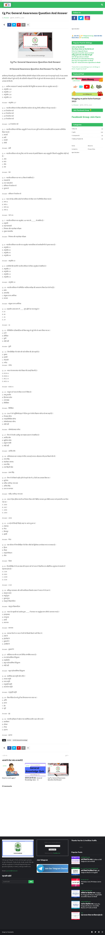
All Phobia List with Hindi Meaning (82, 59)
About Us (90, 145)
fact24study (85, 38)
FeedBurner (56, 853)
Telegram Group (88, 36)
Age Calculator (75, 29)
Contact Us (74, 149)
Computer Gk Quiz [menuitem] (53, 10)
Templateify (10, 932)
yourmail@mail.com (11, 871)
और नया (5, 755)
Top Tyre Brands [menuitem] (17, 10)
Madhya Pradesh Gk (88, 139)
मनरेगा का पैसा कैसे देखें (78, 47)
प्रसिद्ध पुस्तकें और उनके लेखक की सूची (82, 55)
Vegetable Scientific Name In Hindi (83, 53)
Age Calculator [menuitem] (92, 10)
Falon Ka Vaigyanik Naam (80, 51)
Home (73, 145)
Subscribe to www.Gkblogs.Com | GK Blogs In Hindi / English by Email (86, 68)
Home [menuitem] (6, 10)
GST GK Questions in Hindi (80, 57)
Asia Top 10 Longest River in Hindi (82, 60)
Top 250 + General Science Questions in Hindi (86, 62)
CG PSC (9, 740)
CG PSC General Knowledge (20, 740)
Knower (6, 18)
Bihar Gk (88, 129)
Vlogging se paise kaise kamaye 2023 (86, 100)
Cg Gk (88, 132)
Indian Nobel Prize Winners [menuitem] (73, 10)
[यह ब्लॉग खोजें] (15, 881)
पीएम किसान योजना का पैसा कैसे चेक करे (83, 49)
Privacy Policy (91, 149)
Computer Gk (88, 135)
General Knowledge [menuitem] (34, 10)
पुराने (66, 755)
